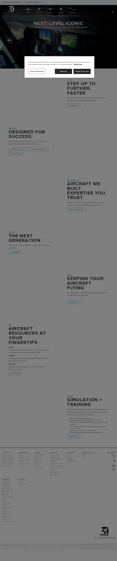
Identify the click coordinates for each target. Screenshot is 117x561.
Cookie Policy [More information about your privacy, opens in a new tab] (77, 64)
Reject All (63, 71)
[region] (59, 67)
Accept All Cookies (82, 71)
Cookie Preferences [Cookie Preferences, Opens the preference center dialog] (37, 71)
